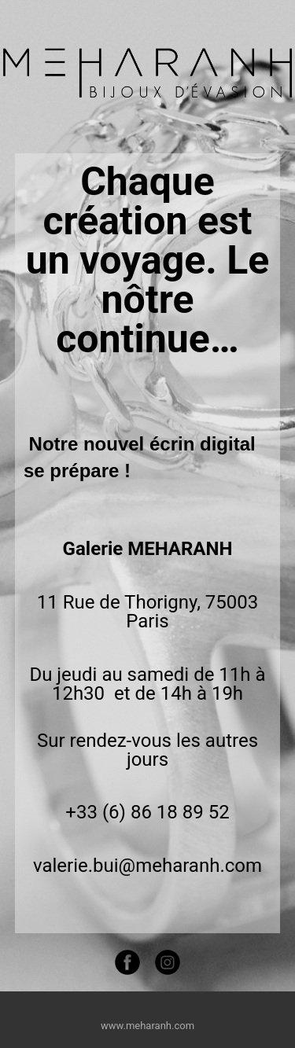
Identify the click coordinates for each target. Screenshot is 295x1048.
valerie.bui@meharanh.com (147, 866)
